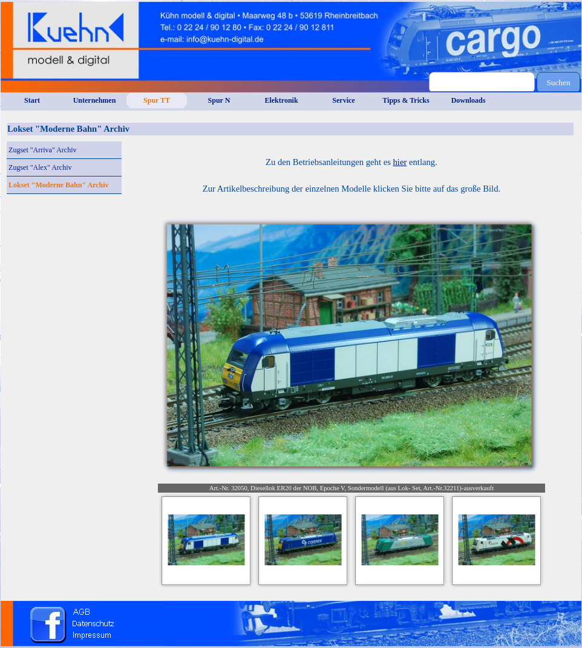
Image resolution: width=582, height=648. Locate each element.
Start (32, 100)
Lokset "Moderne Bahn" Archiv (58, 185)
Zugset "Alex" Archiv (39, 167)
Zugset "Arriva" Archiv (42, 150)
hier (400, 162)
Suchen (558, 82)
